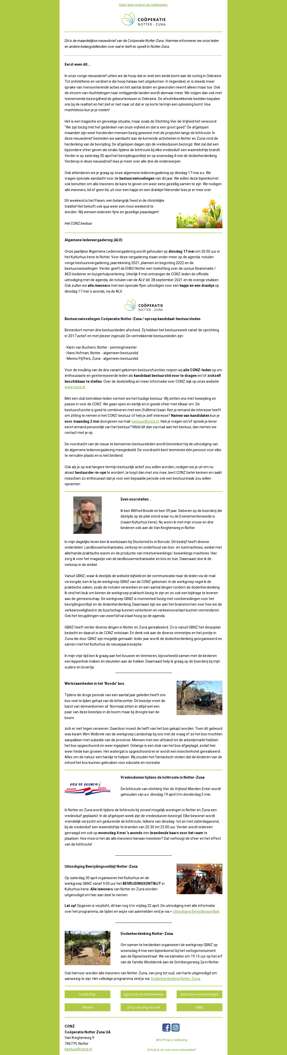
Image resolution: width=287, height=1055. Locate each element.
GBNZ (199, 1007)
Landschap (87, 994)
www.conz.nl (75, 387)
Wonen (87, 1007)
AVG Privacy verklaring (171, 1040)
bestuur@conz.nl (145, 421)
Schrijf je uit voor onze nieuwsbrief (171, 1050)
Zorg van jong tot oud (143, 1007)
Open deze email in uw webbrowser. (143, 5)
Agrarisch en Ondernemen (144, 994)
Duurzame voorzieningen (200, 994)
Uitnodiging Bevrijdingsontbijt (196, 911)
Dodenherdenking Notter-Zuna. (176, 979)
